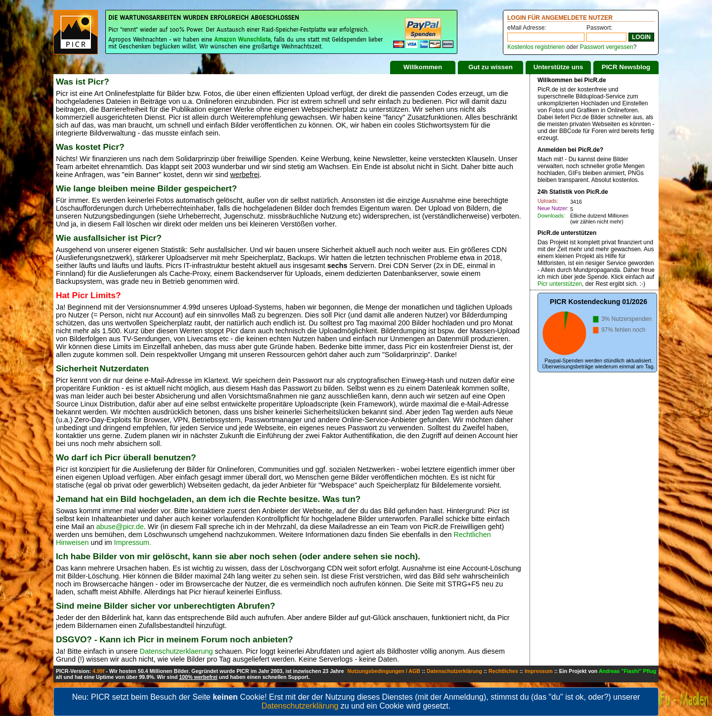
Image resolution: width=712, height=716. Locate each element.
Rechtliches (503, 671)
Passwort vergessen (606, 47)
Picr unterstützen (559, 283)
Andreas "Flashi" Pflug (627, 671)
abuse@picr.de (120, 527)
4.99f (98, 671)
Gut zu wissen (490, 67)
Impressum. (132, 542)
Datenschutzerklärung (454, 671)
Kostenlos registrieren (536, 47)
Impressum (539, 671)
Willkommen (422, 67)
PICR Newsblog (626, 67)
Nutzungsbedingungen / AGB (383, 671)
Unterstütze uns (558, 67)
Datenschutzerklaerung (176, 651)
